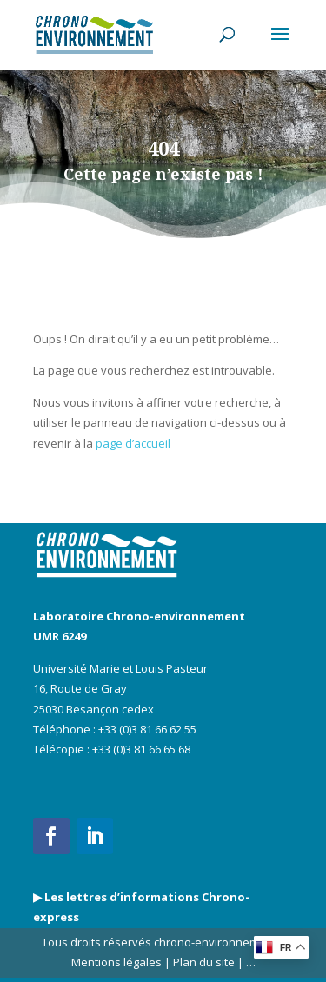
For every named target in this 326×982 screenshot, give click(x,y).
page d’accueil (133, 443)
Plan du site (202, 962)
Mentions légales (116, 962)
